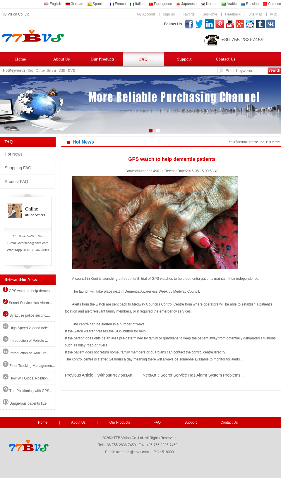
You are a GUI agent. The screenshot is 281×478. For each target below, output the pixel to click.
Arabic (229, 4)
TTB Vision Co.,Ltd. (15, 14)
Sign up (169, 14)
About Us (61, 59)
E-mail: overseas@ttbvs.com (27, 243)
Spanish (96, 4)
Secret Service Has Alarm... (27, 303)
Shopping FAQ (18, 167)
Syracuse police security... (26, 315)
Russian (250, 4)
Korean (209, 4)
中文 (273, 14)
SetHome (210, 14)
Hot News (14, 154)
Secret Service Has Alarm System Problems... (202, 375)
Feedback (233, 14)
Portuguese (160, 4)
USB (62, 70)
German (74, 4)
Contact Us (225, 59)
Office (40, 70)
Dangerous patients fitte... (26, 403)
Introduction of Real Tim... (26, 353)
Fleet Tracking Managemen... (29, 366)
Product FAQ (16, 181)
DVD (71, 70)
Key (30, 70)
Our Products (102, 59)
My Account (146, 14)
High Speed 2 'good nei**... (27, 328)
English (52, 4)
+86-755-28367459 (242, 39)
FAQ (143, 59)
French (117, 4)
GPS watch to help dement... (28, 291)
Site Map (255, 14)
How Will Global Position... (27, 378)
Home (20, 59)
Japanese (186, 4)
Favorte (189, 14)
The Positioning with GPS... (27, 391)
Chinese (272, 4)
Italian (137, 4)
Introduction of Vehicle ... (25, 341)
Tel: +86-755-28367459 (27, 236)
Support (184, 59)
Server (51, 70)
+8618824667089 (36, 250)
